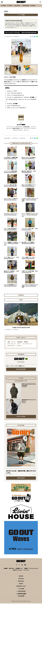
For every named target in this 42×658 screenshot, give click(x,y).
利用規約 (26, 622)
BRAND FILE (21, 640)
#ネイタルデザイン (11, 400)
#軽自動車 (26, 396)
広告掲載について (19, 622)
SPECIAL (21, 635)
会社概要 (5, 622)
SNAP (21, 638)
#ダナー (19, 398)
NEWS (21, 630)
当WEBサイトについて (17, 624)
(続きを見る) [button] (26, 130)
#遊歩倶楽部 (19, 396)
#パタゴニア (19, 400)
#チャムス (13, 396)
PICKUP (21, 633)
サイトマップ (26, 624)
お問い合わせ (11, 622)
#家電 (8, 396)
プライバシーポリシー (33, 622)
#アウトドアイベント (11, 398)
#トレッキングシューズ (27, 398)
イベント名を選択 (21, 14)
